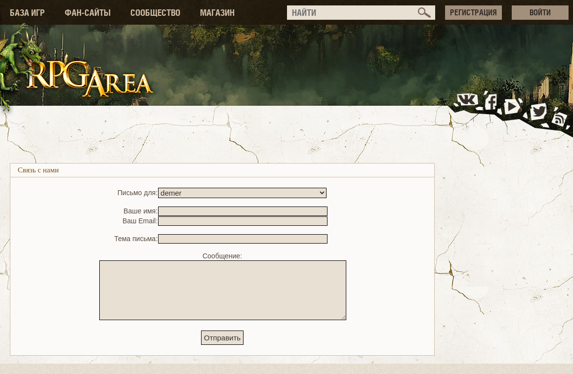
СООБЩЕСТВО (155, 12)
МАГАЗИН (217, 12)
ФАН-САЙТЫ (88, 12)
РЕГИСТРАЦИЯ (473, 12)
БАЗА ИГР (27, 12)
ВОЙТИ (540, 12)
